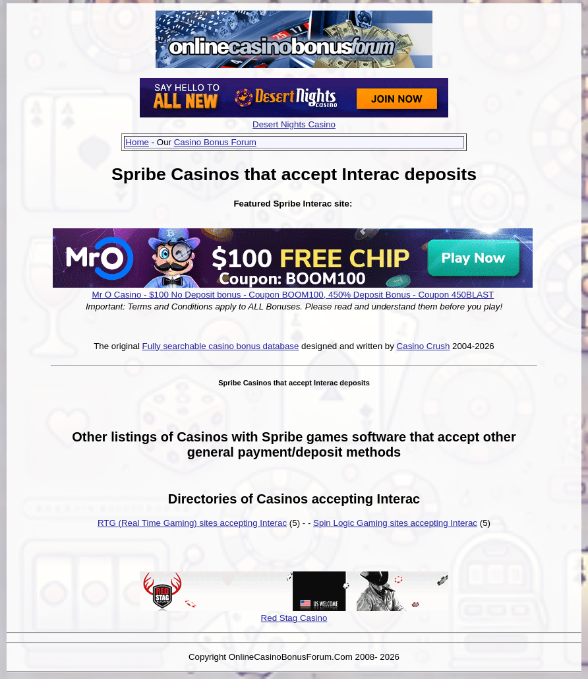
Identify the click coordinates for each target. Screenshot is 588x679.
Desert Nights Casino (294, 124)
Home (137, 142)
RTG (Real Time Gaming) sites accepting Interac (192, 523)
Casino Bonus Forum (215, 142)
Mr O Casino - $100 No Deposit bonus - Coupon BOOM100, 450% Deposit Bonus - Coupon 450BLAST (293, 295)
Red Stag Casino (294, 618)
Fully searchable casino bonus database (220, 346)
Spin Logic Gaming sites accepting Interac (395, 523)
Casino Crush (423, 346)
